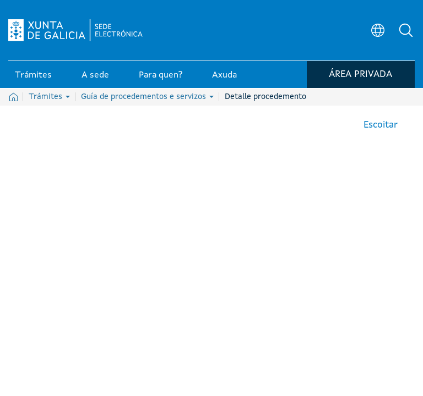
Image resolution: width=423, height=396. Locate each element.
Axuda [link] (224, 76)
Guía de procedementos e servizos (147, 97)
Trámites (49, 97)
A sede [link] (95, 76)
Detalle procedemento (265, 97)
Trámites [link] (33, 76)
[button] (406, 31)
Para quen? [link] (160, 76)
